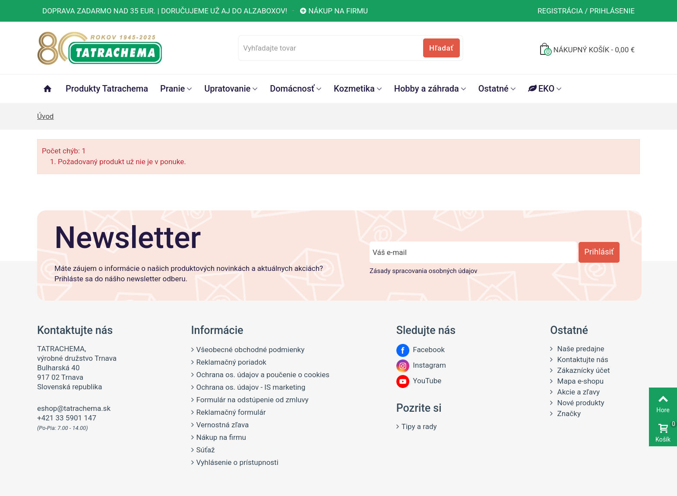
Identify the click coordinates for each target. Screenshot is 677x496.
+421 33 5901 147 (66, 417)
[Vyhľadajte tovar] (350, 48)
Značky (568, 413)
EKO (541, 88)
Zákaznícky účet (582, 370)
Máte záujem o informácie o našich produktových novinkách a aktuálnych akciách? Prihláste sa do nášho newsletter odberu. (188, 273)
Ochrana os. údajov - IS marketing (251, 387)
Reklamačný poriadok (231, 362)
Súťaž (205, 449)
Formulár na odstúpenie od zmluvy (252, 399)
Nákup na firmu (333, 10)
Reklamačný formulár (231, 412)
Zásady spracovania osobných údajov (423, 271)
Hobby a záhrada (426, 88)
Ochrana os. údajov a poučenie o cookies (262, 374)
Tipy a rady (419, 426)
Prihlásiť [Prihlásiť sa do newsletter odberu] (599, 252)
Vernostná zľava (222, 424)
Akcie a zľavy (577, 392)
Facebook (420, 349)
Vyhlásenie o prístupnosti (237, 462)
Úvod (45, 116)
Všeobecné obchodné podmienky (250, 349)
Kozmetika (354, 88)
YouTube (418, 380)
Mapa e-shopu (579, 381)
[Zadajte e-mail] (473, 252)
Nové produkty (579, 402)
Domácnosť (292, 88)
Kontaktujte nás (581, 359)
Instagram (421, 365)
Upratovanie (227, 88)
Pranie (172, 88)
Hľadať (441, 48)
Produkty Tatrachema (107, 88)
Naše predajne (579, 348)
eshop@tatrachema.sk (74, 408)
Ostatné (493, 88)
